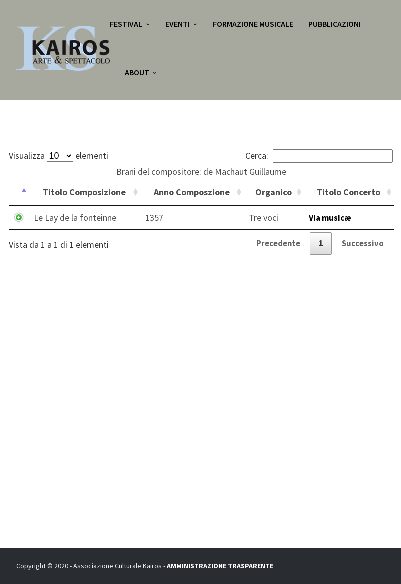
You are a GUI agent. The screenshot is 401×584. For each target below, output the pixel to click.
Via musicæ (331, 217)
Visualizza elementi (58, 155)
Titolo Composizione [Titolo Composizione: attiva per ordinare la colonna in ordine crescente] (84, 192)
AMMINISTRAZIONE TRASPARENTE (220, 565)
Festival (126, 25)
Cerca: (319, 155)
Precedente (271, 245)
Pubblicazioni (334, 25)
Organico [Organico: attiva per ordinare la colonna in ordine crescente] (273, 192)
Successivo (361, 245)
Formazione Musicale (253, 25)
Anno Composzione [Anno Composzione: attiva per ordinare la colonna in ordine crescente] (192, 192)
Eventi (177, 25)
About (137, 75)
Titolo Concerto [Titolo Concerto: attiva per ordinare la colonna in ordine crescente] (348, 192)
